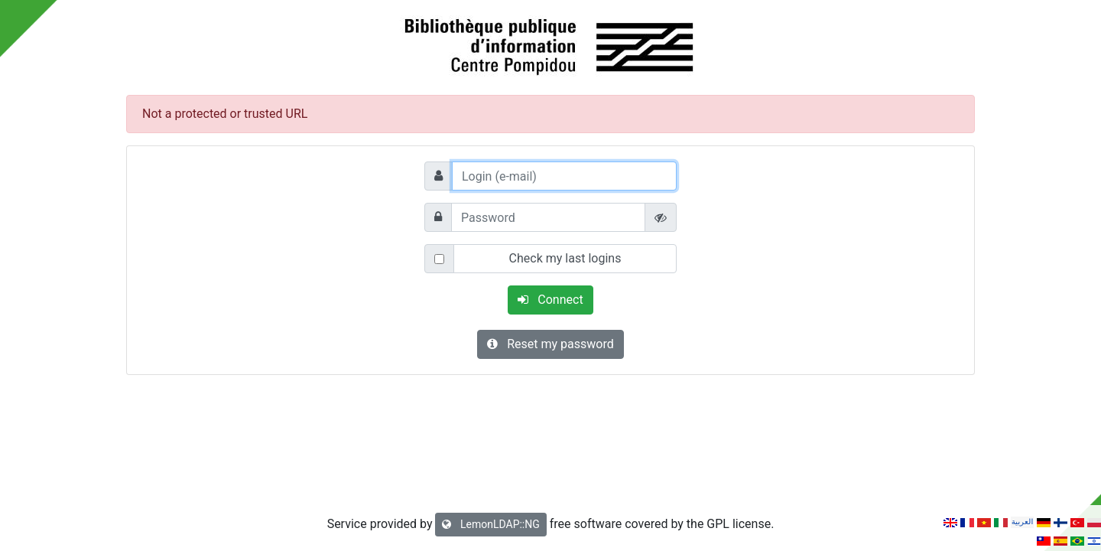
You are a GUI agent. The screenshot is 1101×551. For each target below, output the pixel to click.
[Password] (548, 217)
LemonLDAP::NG (490, 524)
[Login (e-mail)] (564, 176)
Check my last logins (565, 258)
